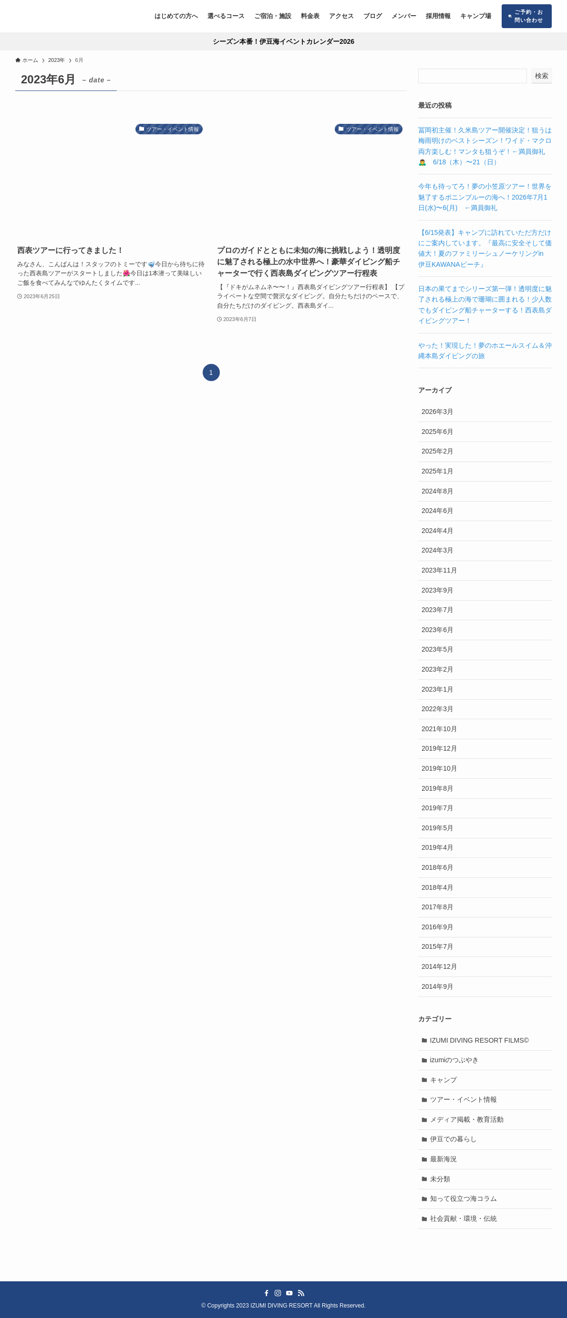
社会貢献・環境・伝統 (463, 1218)
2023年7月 (438, 610)
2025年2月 (438, 451)
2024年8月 (438, 491)
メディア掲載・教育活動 (467, 1119)
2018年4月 (438, 887)
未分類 (440, 1179)
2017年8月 (438, 907)
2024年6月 (438, 510)
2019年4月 (438, 847)
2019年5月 (438, 828)
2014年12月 (439, 966)
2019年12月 (439, 748)
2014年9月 (438, 986)
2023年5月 (438, 649)
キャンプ (443, 1080)
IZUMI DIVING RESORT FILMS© (479, 1040)
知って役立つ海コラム (463, 1198)
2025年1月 (438, 471)
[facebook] (266, 1293)
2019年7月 (438, 808)
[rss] (301, 1293)
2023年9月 (438, 590)
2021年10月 (439, 729)
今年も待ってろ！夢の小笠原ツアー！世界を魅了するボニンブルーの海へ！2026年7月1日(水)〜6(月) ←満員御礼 (485, 196)
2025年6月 (438, 431)
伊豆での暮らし (453, 1139)
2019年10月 (439, 768)
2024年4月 (438, 530)
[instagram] (278, 1293)
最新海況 (443, 1159)
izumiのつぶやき (454, 1060)
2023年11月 (439, 570)
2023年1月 (438, 689)
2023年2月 (438, 669)
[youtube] (289, 1293)
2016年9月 (438, 927)
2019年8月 (438, 788)
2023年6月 (438, 630)
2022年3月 (438, 709)
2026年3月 (438, 411)
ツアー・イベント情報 (463, 1099)
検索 (541, 76)
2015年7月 (438, 946)
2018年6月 (438, 867)
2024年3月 (438, 550)
